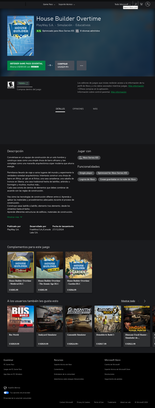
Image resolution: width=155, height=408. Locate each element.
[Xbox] (34, 4)
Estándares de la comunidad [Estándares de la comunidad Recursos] (64, 374)
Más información (136, 85)
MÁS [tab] (95, 108)
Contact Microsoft (66, 402)
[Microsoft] (14, 4)
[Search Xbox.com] (135, 3)
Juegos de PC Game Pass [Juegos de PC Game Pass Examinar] (13, 369)
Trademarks (112, 402)
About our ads (125, 402)
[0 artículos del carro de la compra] (141, 3)
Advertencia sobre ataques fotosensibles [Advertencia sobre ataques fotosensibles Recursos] (69, 379)
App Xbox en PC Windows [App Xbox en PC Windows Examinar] (13, 374)
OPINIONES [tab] (78, 108)
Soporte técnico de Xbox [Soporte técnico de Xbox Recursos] (63, 364)
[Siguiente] (145, 301)
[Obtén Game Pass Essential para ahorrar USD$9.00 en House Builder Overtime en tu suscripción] (26, 65)
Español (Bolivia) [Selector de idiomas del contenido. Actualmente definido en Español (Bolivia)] (14, 388)
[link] (20, 272)
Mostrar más (14, 217)
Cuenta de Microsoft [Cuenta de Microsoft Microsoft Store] (112, 364)
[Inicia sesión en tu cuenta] (147, 4)
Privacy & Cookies (83, 402)
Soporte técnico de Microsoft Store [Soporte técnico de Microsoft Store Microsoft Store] (117, 369)
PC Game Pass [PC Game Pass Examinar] (9, 364)
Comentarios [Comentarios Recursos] (58, 369)
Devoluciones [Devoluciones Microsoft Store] (109, 374)
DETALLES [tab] (60, 108)
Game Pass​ (48, 4)
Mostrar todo (128, 300)
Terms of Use (99, 402)
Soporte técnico (66, 4)
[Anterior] (139, 301)
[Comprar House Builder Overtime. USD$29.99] (64, 65)
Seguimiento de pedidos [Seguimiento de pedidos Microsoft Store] (113, 379)
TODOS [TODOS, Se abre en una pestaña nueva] (23, 83)
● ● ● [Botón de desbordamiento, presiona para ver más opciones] (81, 65)
